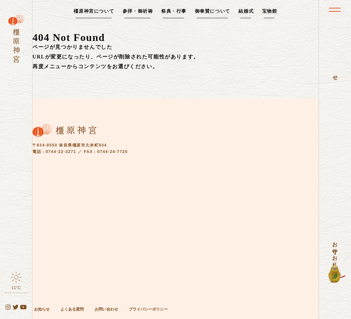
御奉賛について (212, 11)
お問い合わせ (106, 309)
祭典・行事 (174, 11)
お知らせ (42, 309)
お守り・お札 (335, 248)
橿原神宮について (94, 11)
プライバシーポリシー (148, 309)
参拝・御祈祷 (138, 11)
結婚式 (246, 11)
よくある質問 (72, 309)
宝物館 (269, 11)
